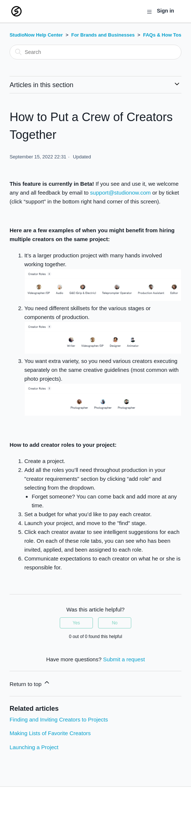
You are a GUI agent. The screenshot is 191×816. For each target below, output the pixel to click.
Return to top (30, 683)
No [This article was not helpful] (114, 622)
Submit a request (124, 659)
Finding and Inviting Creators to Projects (59, 719)
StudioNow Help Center (36, 35)
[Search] (95, 52)
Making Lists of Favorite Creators (50, 733)
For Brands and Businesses (103, 35)
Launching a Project (34, 747)
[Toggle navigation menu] (149, 11)
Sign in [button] (165, 11)
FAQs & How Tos (162, 35)
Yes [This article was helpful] (76, 622)
